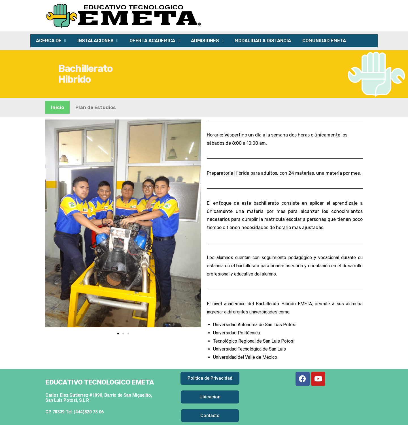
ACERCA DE (51, 41)
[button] (118, 333)
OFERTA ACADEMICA (154, 41)
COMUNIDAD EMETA (324, 40)
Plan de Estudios (95, 107)
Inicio (57, 107)
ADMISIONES (207, 41)
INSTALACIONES (97, 41)
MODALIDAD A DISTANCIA (263, 40)
